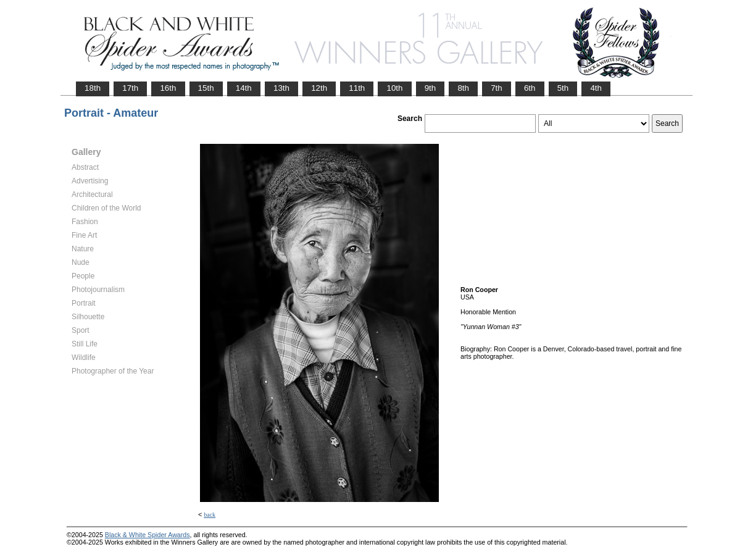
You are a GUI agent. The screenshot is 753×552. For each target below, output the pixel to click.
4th (596, 88)
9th (430, 88)
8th (463, 88)
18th (92, 88)
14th (244, 88)
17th (130, 88)
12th (319, 88)
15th (206, 88)
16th (168, 88)
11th (357, 88)
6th (530, 88)
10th (394, 88)
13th (281, 88)
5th (563, 88)
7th (496, 88)
